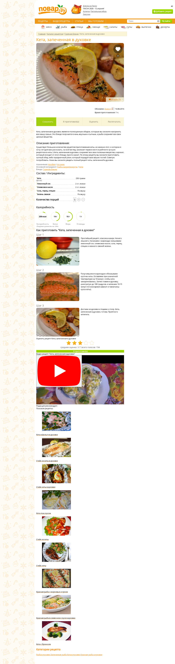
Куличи (86, 11)
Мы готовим (96, 21)
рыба (64, 27)
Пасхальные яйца (98, 11)
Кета (81, 167)
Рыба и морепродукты (67, 167)
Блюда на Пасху (90, 5)
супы (129, 27)
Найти (166, 21)
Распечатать (114, 121)
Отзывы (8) (115, 99)
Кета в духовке (74, 654)
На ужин (61, 164)
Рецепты (43, 21)
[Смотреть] (59, 371)
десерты (165, 27)
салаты (113, 27)
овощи (96, 27)
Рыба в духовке (43, 654)
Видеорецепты (61, 21)
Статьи (79, 21)
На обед (51, 164)
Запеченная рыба (59, 654)
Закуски (86, 14)
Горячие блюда (50, 169)
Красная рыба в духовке (91, 654)
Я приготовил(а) (71, 121)
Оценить (93, 121)
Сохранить (47, 121)
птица (79, 27)
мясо (49, 27)
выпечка (146, 27)
